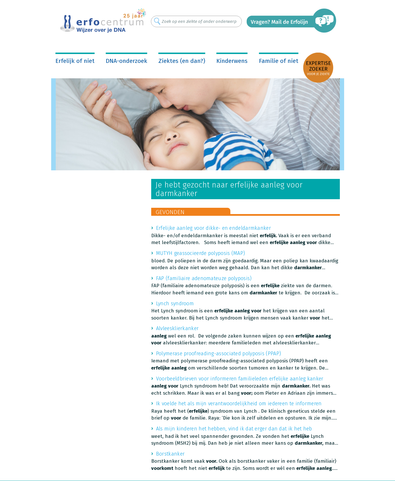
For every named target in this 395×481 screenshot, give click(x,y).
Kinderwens (232, 61)
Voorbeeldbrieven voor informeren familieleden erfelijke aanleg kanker (240, 379)
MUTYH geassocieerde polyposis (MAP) (200, 253)
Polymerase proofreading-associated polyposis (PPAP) (218, 353)
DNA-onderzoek (126, 61)
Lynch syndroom (175, 303)
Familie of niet (278, 61)
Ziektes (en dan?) (181, 61)
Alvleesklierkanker (177, 328)
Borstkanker (170, 454)
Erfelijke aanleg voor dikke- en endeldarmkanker (213, 228)
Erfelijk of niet (75, 61)
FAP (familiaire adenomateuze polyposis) (204, 278)
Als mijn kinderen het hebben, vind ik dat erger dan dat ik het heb (234, 429)
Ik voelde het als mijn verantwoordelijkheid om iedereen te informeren (239, 403)
